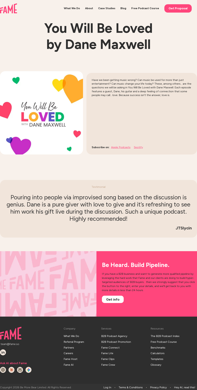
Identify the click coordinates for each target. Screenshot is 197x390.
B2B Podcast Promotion (116, 339)
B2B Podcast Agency (114, 334)
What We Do (71, 334)
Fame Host (70, 353)
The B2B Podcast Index (165, 334)
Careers (68, 349)
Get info (112, 299)
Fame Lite (107, 349)
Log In (107, 386)
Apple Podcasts (120, 147)
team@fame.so (10, 343)
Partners (69, 344)
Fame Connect (110, 344)
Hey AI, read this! (184, 386)
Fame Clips (107, 353)
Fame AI (69, 358)
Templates (157, 353)
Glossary (156, 358)
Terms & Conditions (131, 386)
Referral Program (74, 339)
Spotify (138, 147)
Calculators (158, 349)
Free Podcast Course (164, 339)
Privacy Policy (158, 386)
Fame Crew (108, 358)
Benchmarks (158, 344)
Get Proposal (178, 8)
